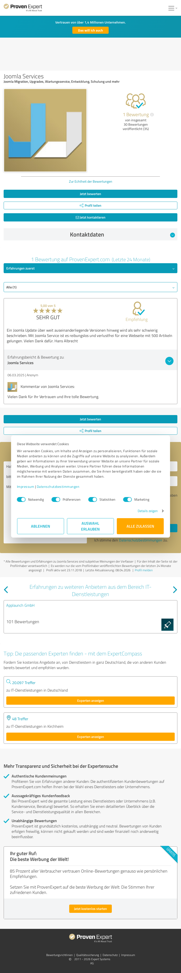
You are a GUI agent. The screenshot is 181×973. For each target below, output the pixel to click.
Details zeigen (147, 510)
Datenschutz (110, 955)
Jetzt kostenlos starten (90, 908)
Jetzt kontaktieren (91, 217)
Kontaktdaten (122, 234)
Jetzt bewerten (90, 193)
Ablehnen (40, 526)
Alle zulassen (140, 526)
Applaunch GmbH (20, 605)
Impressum (26, 486)
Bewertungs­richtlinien (59, 955)
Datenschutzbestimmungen (58, 486)
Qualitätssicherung (87, 955)
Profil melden (144, 570)
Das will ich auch (90, 30)
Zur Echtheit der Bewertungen (90, 181)
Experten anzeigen (90, 700)
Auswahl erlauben (90, 526)
